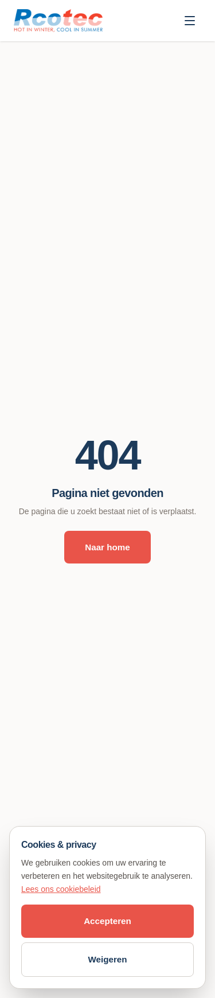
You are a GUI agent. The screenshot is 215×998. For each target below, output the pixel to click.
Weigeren (107, 959)
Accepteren (107, 921)
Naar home (107, 547)
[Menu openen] (189, 20)
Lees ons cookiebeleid (61, 889)
